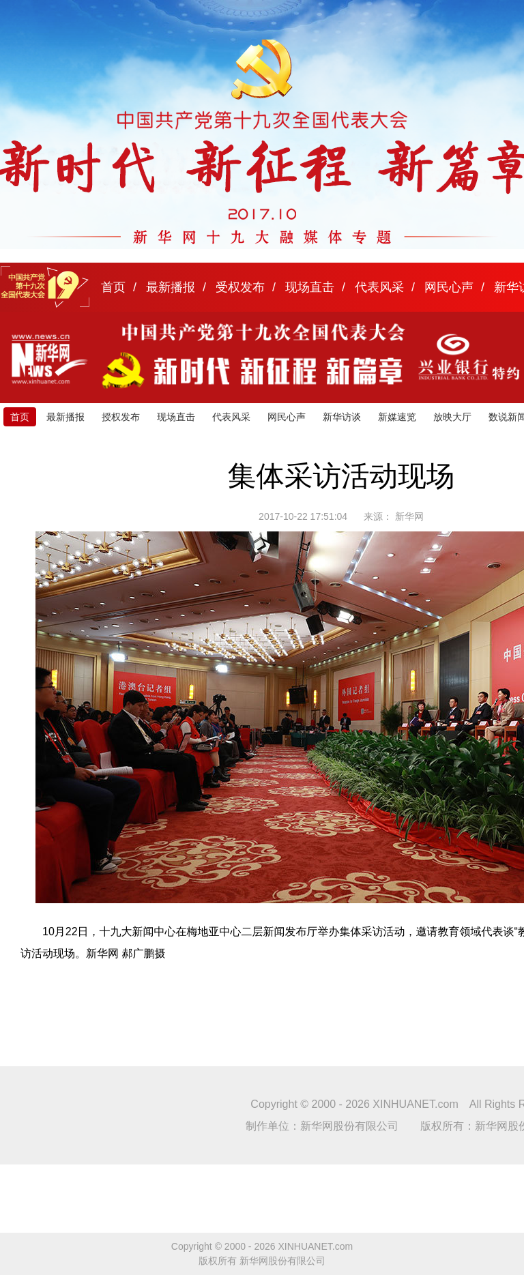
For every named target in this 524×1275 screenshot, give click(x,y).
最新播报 (170, 287)
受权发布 (240, 287)
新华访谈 (342, 416)
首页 (113, 287)
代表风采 (379, 287)
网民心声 (449, 287)
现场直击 (309, 287)
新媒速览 (397, 416)
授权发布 (121, 416)
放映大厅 (452, 416)
